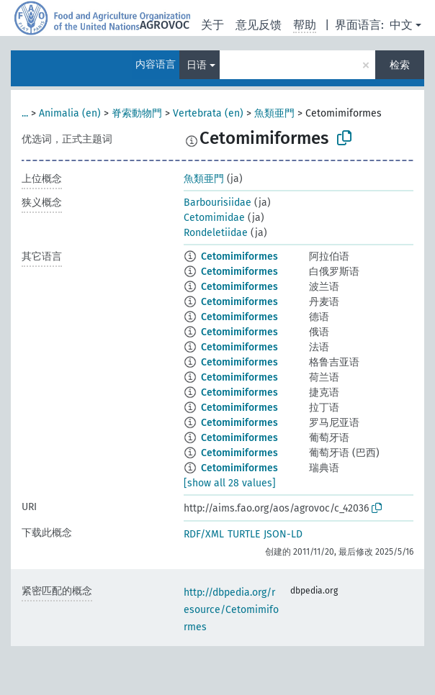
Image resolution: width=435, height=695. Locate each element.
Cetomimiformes (239, 256)
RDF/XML (204, 534)
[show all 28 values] (230, 483)
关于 (212, 25)
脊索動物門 (137, 113)
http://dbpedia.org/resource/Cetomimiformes (231, 609)
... (25, 113)
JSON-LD (283, 534)
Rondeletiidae (216, 233)
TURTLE (244, 534)
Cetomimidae (214, 218)
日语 (197, 65)
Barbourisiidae (217, 202)
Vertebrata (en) (208, 113)
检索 (400, 65)
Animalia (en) (70, 113)
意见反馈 (259, 25)
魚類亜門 (274, 113)
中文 (401, 25)
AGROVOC (164, 25)
